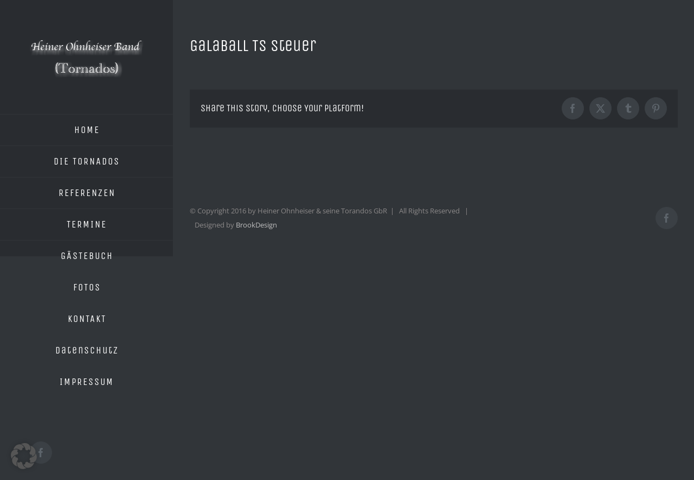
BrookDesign (256, 225)
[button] (24, 456)
